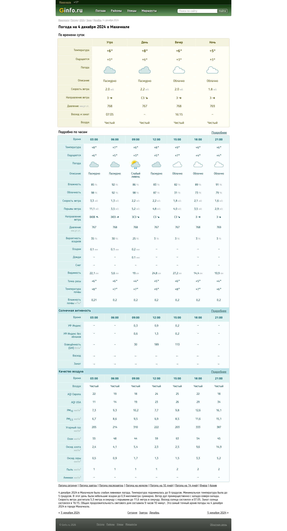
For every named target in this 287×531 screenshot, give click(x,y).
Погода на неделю (137, 485)
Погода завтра (88, 485)
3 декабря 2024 (70, 512)
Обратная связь (218, 525)
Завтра (143, 512)
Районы (116, 10)
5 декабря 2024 (216, 512)
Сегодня (132, 512)
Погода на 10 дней (161, 485)
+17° (76, 2)
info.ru (71, 10)
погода (126, 492)
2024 (82, 20)
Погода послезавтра (111, 485)
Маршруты (149, 10)
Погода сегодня (67, 485)
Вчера (203, 485)
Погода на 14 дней (186, 485)
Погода (101, 10)
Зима (89, 20)
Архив (213, 485)
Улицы (131, 10)
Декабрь (97, 20)
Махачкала (65, 2)
